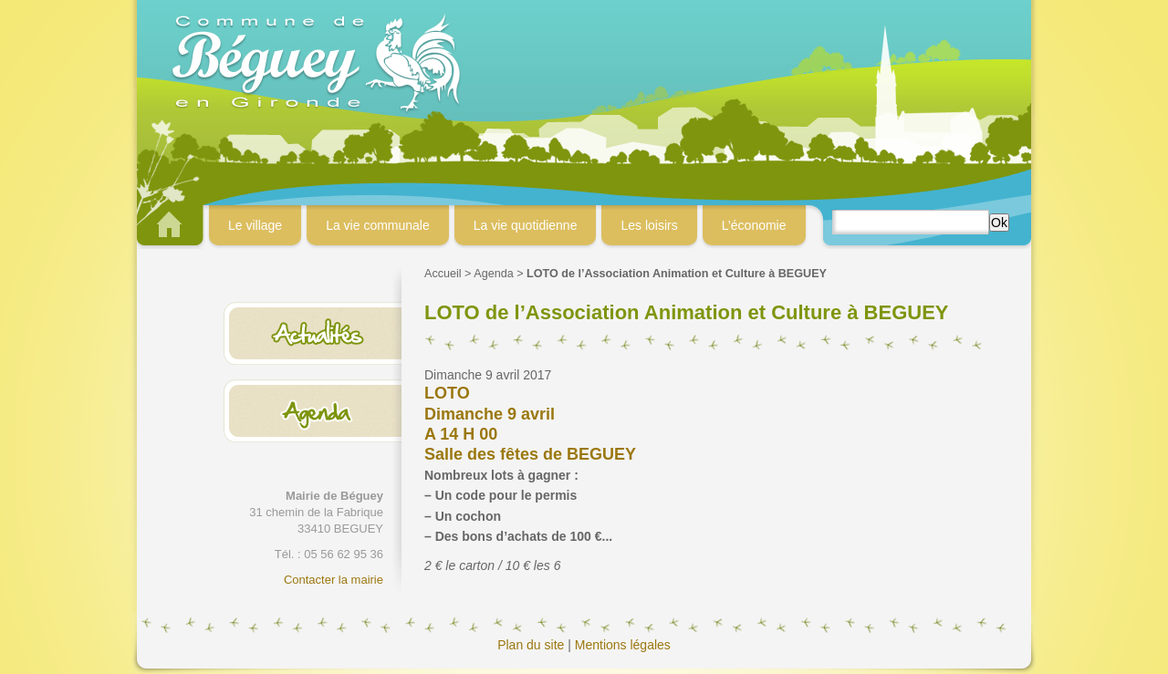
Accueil (443, 273)
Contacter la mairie (333, 579)
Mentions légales (623, 645)
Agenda (493, 273)
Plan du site (530, 645)
